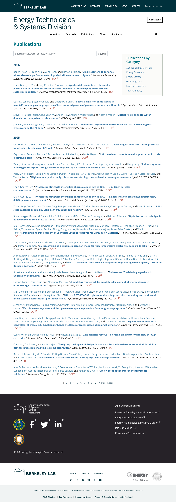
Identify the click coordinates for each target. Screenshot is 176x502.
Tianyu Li (30, 259)
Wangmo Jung (102, 229)
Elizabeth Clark (60, 144)
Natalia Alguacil (78, 272)
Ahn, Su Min (19, 367)
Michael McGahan (38, 216)
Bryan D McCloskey (121, 229)
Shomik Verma (35, 173)
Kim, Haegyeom (21, 225)
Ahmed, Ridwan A (22, 255)
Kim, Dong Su (20, 291)
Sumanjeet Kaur (100, 206)
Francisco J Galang (32, 321)
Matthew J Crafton (109, 225)
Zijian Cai (93, 225)
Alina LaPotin (51, 173)
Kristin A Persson (33, 262)
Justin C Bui (39, 114)
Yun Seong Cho (119, 291)
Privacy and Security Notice (130, 433)
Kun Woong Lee (37, 291)
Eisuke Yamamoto (70, 318)
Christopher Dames (120, 206)
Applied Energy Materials (139, 67)
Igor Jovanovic (41, 101)
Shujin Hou (62, 114)
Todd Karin (30, 344)
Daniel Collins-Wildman (46, 304)
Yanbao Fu (130, 255)
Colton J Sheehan (105, 318)
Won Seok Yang (101, 291)
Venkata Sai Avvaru (77, 225)
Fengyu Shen (65, 206)
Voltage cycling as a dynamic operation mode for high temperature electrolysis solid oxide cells (93, 245)
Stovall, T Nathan (22, 114)
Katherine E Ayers (88, 370)
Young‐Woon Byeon (32, 229)
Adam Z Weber (107, 114)
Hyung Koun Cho (52, 295)
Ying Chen (143, 255)
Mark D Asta (123, 354)
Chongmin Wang (52, 262)
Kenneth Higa (67, 304)
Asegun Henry (103, 173)
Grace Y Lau (37, 71)
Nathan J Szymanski (55, 225)
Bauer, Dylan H (21, 71)
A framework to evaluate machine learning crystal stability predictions (79, 357)
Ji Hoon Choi (68, 291)
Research (71, 34)
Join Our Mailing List (125, 427)
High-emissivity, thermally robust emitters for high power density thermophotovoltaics (81, 177)
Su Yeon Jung (54, 291)
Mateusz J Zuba (60, 259)
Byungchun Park (85, 229)
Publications (87, 34)
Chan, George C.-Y (23, 85)
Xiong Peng (50, 71)
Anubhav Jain (49, 344)
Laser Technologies (135, 86)
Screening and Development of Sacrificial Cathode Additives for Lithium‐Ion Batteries (69, 232)
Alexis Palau (75, 367)
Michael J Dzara (57, 242)
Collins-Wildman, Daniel (26, 334)
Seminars (116, 34)
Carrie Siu (74, 259)
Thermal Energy (134, 90)
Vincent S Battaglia (92, 216)
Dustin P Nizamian (69, 173)
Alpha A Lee (137, 354)
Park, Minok (19, 173)
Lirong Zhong (43, 259)
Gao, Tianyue (20, 318)
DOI (55, 78)
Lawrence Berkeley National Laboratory (137, 412)
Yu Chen (65, 164)
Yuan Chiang (76, 354)
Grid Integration (134, 81)
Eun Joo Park (20, 370)
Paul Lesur (36, 282)
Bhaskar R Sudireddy (67, 154)
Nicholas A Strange (99, 242)
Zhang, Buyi (19, 206)
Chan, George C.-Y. (23, 187)
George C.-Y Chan (64, 101)
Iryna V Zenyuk (113, 164)
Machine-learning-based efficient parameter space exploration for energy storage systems (74, 308)
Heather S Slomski (38, 242)
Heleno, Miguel (21, 282)
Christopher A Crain (77, 242)
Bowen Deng (90, 354)
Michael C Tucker (71, 71)
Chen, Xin (18, 344)
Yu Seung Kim (125, 367)
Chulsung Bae (50, 321)
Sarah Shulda (152, 242)
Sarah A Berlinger (95, 164)
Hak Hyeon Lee (84, 291)
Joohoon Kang (152, 291)
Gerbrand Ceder (107, 354)
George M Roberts (38, 370)
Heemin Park (138, 318)
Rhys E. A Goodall (42, 354)
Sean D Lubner (120, 173)
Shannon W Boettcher (81, 114)
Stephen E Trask (143, 225)
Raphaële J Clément (114, 259)
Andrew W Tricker (50, 164)
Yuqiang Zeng (49, 206)
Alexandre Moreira (43, 272)
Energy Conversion (135, 72)
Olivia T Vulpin (90, 367)
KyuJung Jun (37, 225)
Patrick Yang (33, 164)
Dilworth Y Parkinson (40, 144)
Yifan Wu (50, 114)
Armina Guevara (84, 304)
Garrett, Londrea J (23, 101)
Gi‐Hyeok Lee (127, 225)
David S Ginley (117, 242)
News (103, 34)
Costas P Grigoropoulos (142, 173)
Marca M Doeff (77, 144)
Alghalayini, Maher (23, 304)
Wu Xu (70, 262)
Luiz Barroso (99, 272)
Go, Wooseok (20, 144)
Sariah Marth (123, 318)
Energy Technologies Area (130, 417)
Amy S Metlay (88, 318)
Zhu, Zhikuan (20, 242)
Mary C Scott (78, 164)
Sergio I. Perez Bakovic (61, 370)
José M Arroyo (61, 272)
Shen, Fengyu (20, 216)
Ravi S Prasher (87, 173)
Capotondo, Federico (24, 154)
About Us (55, 34)
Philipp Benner (60, 354)
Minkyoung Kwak (108, 367)
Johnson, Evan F (21, 124)
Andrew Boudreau (37, 367)
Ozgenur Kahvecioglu (92, 259)
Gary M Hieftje (46, 85)
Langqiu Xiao (53, 318)
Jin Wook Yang (135, 291)
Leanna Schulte (37, 318)
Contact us (155, 19)
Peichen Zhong (52, 229)
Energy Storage (133, 76)
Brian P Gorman (135, 242)
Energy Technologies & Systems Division (137, 422)
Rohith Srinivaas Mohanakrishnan (51, 255)
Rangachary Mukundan (43, 124)
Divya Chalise (34, 206)
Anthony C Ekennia (58, 367)
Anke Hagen (90, 154)
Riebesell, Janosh (22, 354)
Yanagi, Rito (19, 164)
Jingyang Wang (78, 255)
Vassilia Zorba (20, 177)
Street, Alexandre (22, 272)
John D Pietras (56, 216)
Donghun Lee (68, 229)
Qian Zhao (118, 255)
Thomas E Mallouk (115, 321)
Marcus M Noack (125, 304)
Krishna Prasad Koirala (100, 255)
